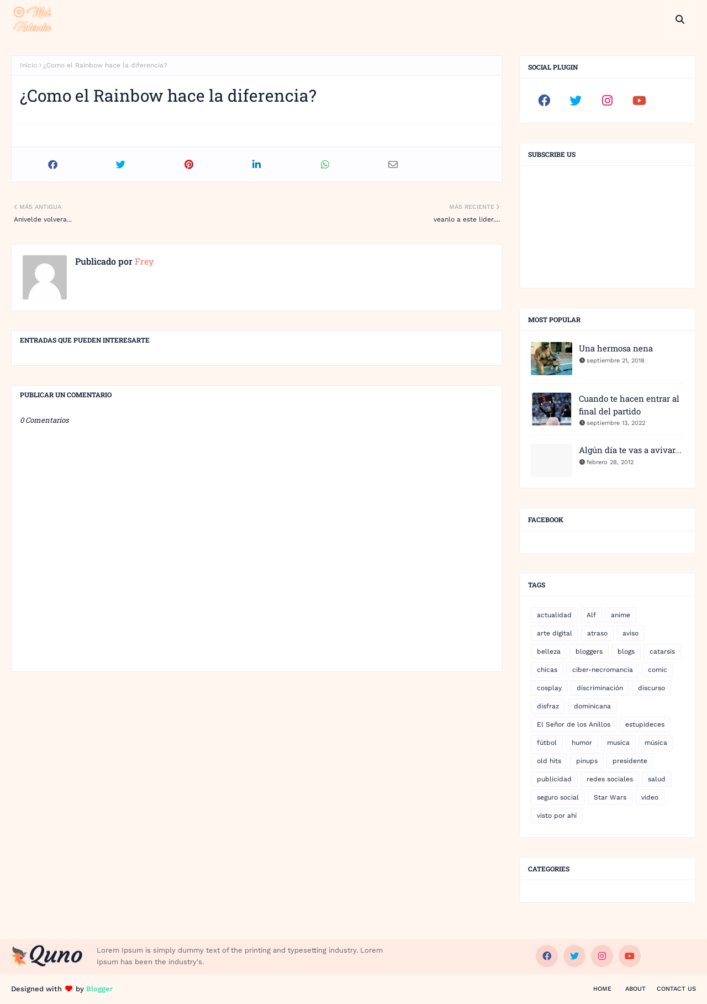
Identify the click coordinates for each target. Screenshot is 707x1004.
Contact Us (676, 988)
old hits (549, 761)
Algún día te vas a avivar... (630, 449)
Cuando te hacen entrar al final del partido (629, 405)
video (649, 797)
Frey (143, 261)
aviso (630, 633)
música (656, 743)
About (635, 988)
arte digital (554, 633)
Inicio (28, 65)
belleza (549, 651)
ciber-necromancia (602, 670)
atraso (597, 633)
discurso (651, 688)
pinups (587, 761)
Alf (591, 615)
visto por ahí (557, 815)
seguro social (558, 797)
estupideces (644, 724)
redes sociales (610, 779)
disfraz (548, 706)
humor (582, 743)
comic (657, 670)
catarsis (662, 651)
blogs (626, 651)
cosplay (549, 688)
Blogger (99, 989)
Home (602, 988)
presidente (630, 761)
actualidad (554, 615)
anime (620, 615)
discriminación (600, 688)
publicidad (554, 779)
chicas (547, 670)
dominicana (592, 706)
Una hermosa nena (616, 348)
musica (618, 743)
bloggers (589, 651)
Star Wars (610, 797)
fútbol (547, 743)
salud (657, 779)
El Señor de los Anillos (573, 724)
